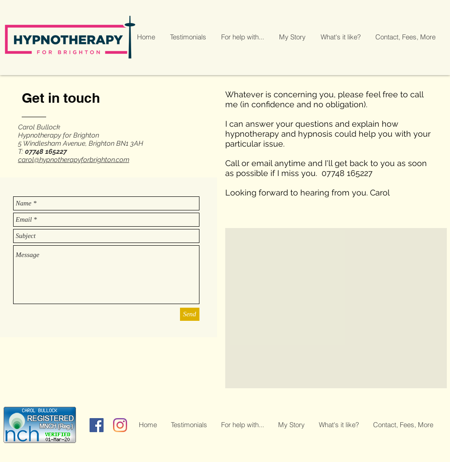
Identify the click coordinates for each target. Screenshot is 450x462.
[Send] (189, 314)
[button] (243, 37)
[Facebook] (97, 425)
